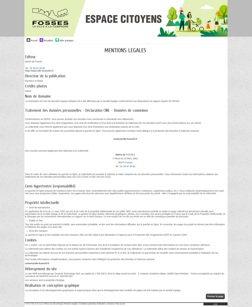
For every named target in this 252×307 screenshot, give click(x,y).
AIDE (216, 304)
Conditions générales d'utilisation (92, 304)
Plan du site (120, 304)
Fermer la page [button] (215, 296)
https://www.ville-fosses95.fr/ (39, 70)
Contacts (110, 304)
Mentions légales (71, 304)
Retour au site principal (53, 304)
